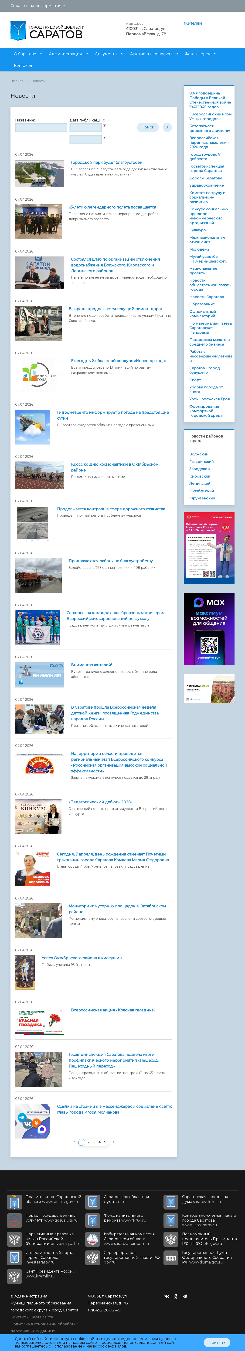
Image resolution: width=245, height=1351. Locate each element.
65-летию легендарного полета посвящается (112, 207)
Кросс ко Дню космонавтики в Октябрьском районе (115, 467)
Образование (202, 304)
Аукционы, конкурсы (151, 54)
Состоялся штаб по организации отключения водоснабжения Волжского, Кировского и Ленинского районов (115, 265)
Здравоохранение (206, 185)
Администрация (65, 54)
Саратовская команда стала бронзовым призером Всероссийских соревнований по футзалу (116, 616)
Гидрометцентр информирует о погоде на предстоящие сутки (113, 415)
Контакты (23, 65)
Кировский (199, 476)
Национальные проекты (203, 270)
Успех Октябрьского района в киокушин (82, 958)
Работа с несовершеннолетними (210, 356)
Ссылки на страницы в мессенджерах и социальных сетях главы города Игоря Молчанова (114, 1109)
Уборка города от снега (206, 389)
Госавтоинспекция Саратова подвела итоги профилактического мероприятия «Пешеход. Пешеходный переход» (114, 1060)
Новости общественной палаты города (210, 285)
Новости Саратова (206, 297)
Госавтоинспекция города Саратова (206, 168)
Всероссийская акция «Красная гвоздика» (113, 1010)
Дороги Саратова (205, 178)
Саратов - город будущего (204, 370)
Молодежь (199, 249)
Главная (16, 81)
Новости (38, 81)
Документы (106, 54)
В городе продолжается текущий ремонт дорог (116, 309)
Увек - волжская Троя (209, 399)
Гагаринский (201, 461)
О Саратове (25, 54)
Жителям (193, 23)
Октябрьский (201, 491)
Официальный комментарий (202, 313)
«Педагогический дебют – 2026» (100, 802)
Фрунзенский (202, 498)
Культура (197, 230)
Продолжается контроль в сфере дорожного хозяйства (111, 509)
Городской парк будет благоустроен (106, 162)
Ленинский (199, 483)
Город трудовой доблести (204, 156)
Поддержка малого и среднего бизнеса (209, 342)
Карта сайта (42, 1317)
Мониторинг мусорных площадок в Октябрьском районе (117, 909)
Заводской (199, 469)
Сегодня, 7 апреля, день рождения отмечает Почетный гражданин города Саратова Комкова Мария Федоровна (113, 857)
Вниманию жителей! (91, 665)
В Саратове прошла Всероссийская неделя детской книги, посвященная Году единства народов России (115, 713)
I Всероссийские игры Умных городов (210, 116)
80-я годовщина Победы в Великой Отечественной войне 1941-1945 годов (210, 100)
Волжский (198, 454)
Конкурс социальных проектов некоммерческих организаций (208, 216)
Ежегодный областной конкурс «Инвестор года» (119, 361)
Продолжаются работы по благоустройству (111, 561)
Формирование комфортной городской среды (206, 411)
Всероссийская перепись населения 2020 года (208, 142)
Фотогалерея (197, 54)
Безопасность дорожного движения (210, 128)
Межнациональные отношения (207, 239)
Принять (217, 1342)
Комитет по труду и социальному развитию (207, 197)
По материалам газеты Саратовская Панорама (210, 328)
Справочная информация (35, 5)
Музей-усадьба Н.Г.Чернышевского (208, 258)
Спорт (195, 380)
